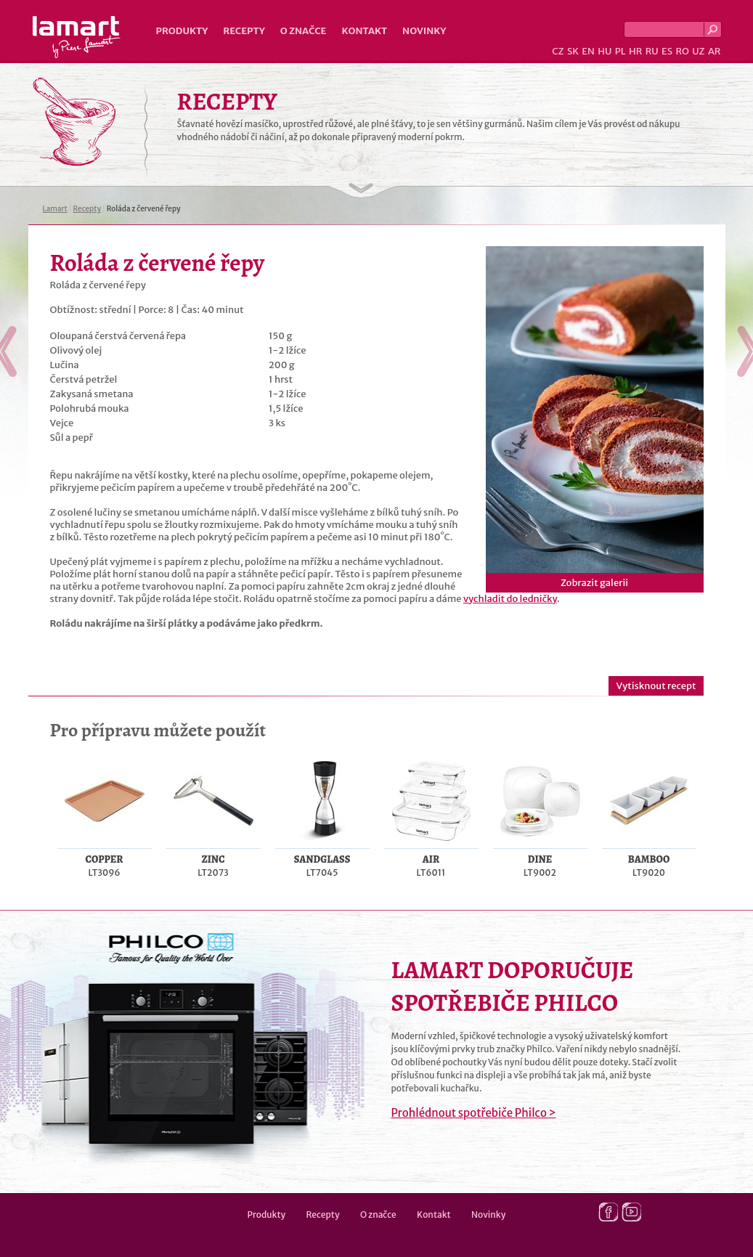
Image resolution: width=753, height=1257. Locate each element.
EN (588, 51)
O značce (303, 31)
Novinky (424, 31)
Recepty (243, 31)
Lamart (76, 37)
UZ (698, 51)
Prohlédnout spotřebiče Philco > (473, 1113)
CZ (557, 51)
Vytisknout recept (656, 686)
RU (652, 51)
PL (620, 51)
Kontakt (364, 31)
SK (573, 51)
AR (714, 51)
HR (635, 51)
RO (681, 51)
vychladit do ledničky (510, 599)
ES (667, 51)
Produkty (182, 31)
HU (604, 51)
